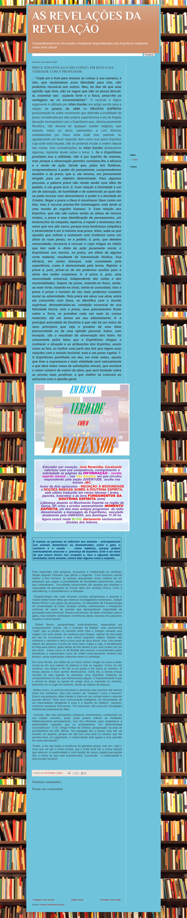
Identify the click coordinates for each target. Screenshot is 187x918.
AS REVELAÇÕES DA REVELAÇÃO (86, 22)
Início (135, 159)
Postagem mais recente (43, 900)
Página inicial (77, 900)
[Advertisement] (77, 876)
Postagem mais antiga (110, 900)
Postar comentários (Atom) (52, 904)
